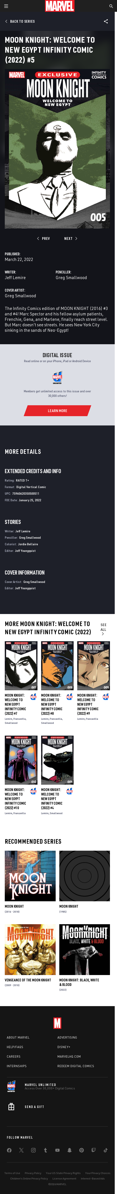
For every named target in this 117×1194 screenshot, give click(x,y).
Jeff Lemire (15, 277)
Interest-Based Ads (93, 1178)
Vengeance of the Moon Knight (28, 980)
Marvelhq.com (69, 1056)
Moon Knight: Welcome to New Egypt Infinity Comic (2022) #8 (51, 704)
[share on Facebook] (9, 1151)
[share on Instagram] (33, 1151)
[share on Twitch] (93, 1151)
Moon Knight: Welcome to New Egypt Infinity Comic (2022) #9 (88, 704)
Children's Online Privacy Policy (29, 1178)
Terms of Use (12, 1173)
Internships (17, 1066)
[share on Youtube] (57, 1151)
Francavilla (19, 718)
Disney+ (63, 1047)
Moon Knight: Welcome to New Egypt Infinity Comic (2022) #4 (51, 798)
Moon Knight (14, 906)
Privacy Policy (33, 1173)
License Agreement (64, 1178)
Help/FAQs (15, 1047)
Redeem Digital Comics (75, 1066)
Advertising (67, 1037)
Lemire (8, 718)
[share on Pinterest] (81, 1151)
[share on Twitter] (21, 1151)
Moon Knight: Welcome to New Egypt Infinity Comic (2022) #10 (15, 798)
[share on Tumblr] (45, 1151)
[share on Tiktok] (105, 1151)
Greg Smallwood (71, 277)
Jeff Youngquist (25, 551)
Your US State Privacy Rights (63, 1173)
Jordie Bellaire (28, 544)
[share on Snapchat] (69, 1151)
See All (104, 629)
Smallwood (11, 723)
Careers (14, 1056)
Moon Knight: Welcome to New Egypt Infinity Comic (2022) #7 (15, 704)
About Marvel (18, 1037)
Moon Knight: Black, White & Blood (79, 982)
